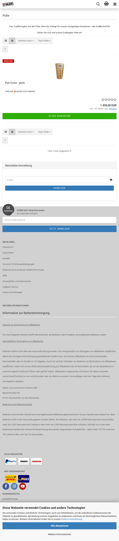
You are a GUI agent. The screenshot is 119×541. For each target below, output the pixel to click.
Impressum (8, 247)
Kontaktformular (10, 499)
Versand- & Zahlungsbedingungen (19, 264)
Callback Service (10, 287)
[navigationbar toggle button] (115, 4)
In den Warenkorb (59, 116)
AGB (5, 275)
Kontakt (6, 258)
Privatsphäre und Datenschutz (17, 281)
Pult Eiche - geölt (15, 82)
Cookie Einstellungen (12, 292)
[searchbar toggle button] (98, 4)
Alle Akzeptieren (59, 525)
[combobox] (26, 41)
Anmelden (59, 188)
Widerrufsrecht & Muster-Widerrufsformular (23, 270)
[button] (6, 41)
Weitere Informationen (59, 534)
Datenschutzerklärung (71, 519)
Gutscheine (8, 252)
